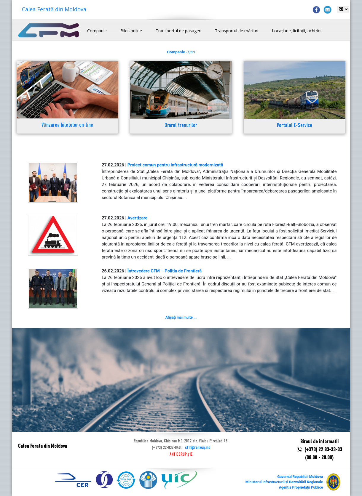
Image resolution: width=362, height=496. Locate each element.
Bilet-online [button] (131, 30)
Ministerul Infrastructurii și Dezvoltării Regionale (284, 482)
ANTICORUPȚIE (181, 454)
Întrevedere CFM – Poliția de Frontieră (164, 271)
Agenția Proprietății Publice (301, 487)
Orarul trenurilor (181, 125)
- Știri (181, 52)
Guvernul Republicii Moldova (300, 477)
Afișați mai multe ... (181, 317)
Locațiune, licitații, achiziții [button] (296, 30)
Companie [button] (97, 30)
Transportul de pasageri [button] (178, 30)
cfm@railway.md (197, 448)
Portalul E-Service (294, 125)
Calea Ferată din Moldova (54, 9)
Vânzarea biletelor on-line (67, 125)
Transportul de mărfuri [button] (236, 30)
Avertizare (137, 218)
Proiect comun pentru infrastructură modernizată (175, 165)
